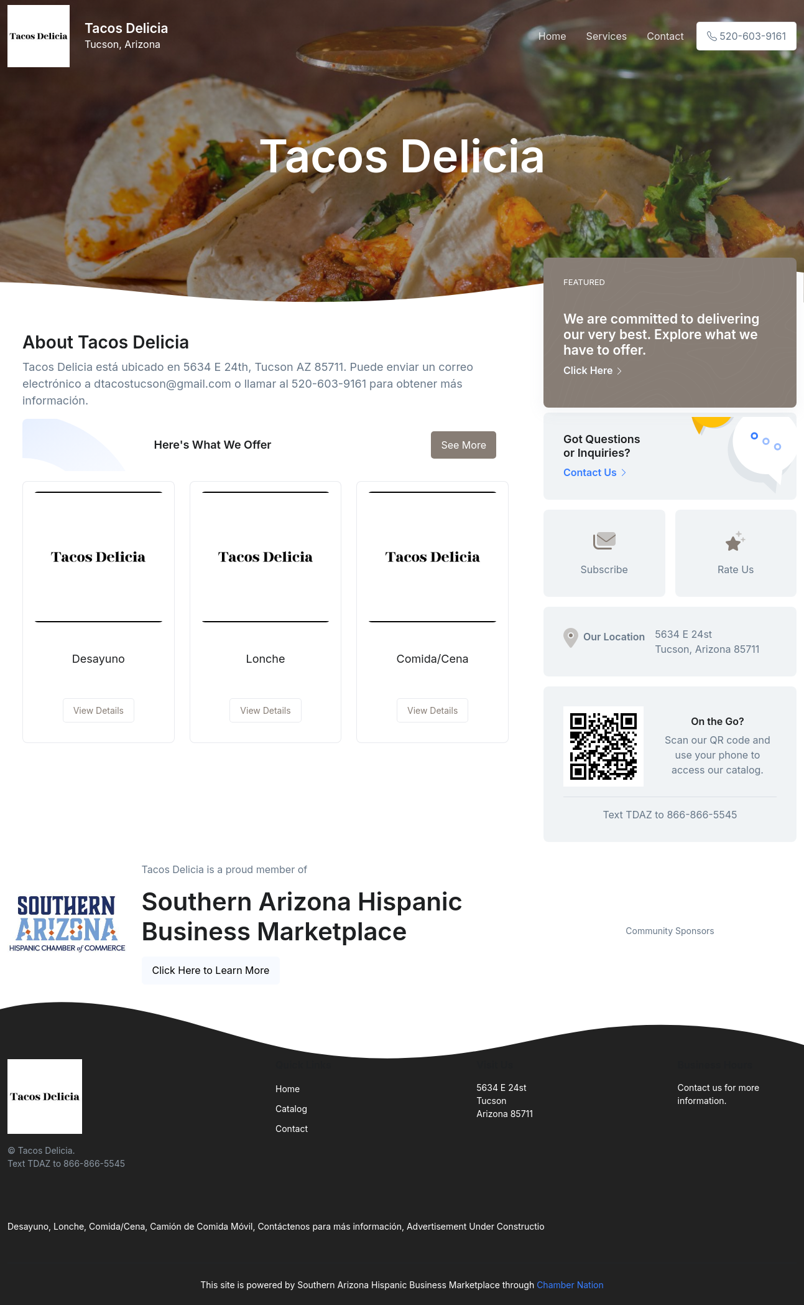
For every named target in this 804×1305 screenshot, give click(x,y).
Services (606, 36)
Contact (665, 36)
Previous (534, 909)
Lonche (265, 658)
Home (552, 36)
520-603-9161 (746, 36)
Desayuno (98, 658)
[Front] (41, 36)
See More (463, 445)
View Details (98, 710)
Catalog (291, 1108)
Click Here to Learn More (211, 970)
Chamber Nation (570, 1284)
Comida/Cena (433, 658)
